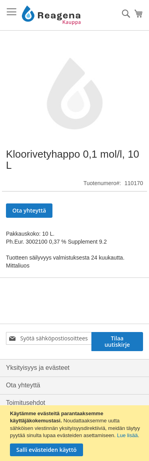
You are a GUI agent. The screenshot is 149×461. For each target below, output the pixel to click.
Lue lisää (127, 435)
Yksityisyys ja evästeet (38, 367)
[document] (75, 433)
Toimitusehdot (25, 402)
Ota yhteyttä (23, 385)
